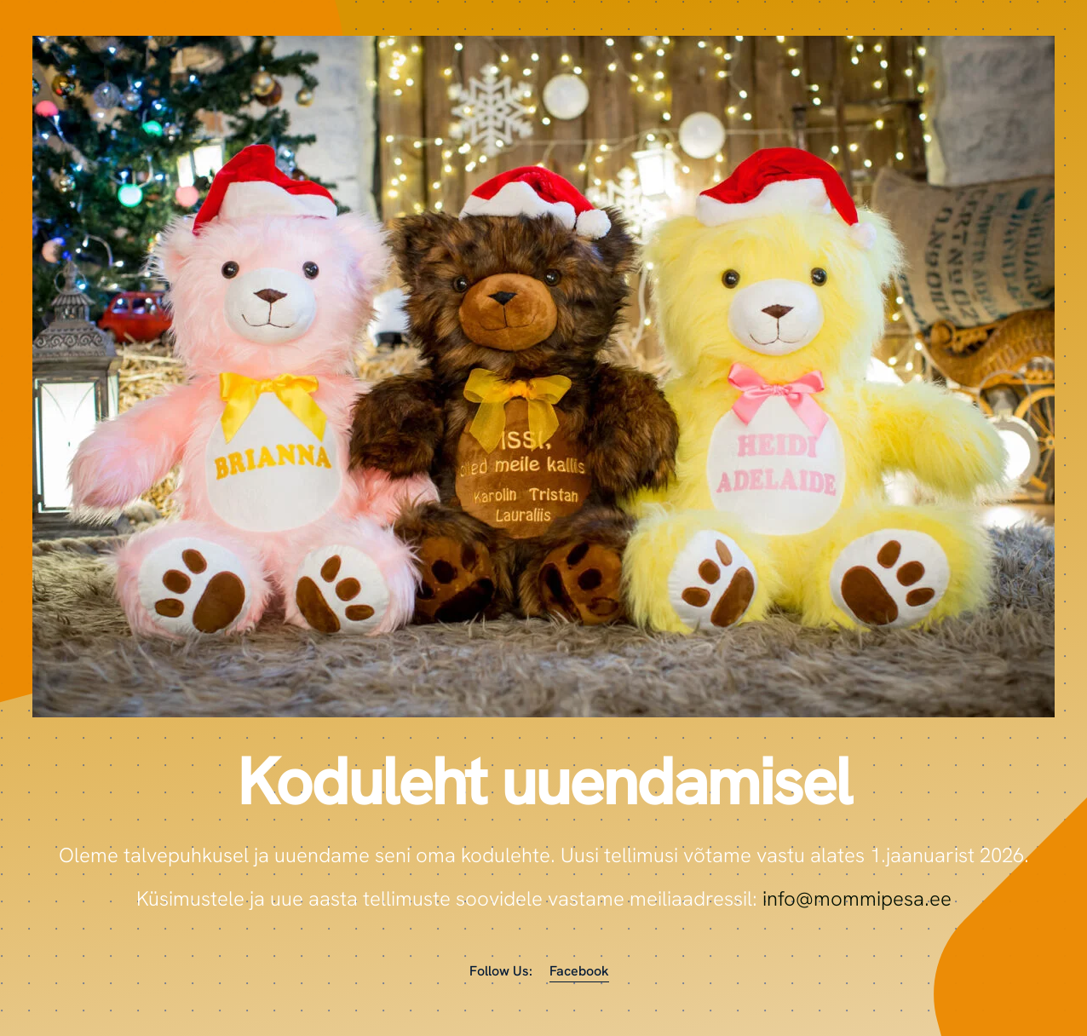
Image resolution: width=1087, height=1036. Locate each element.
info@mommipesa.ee (857, 898)
